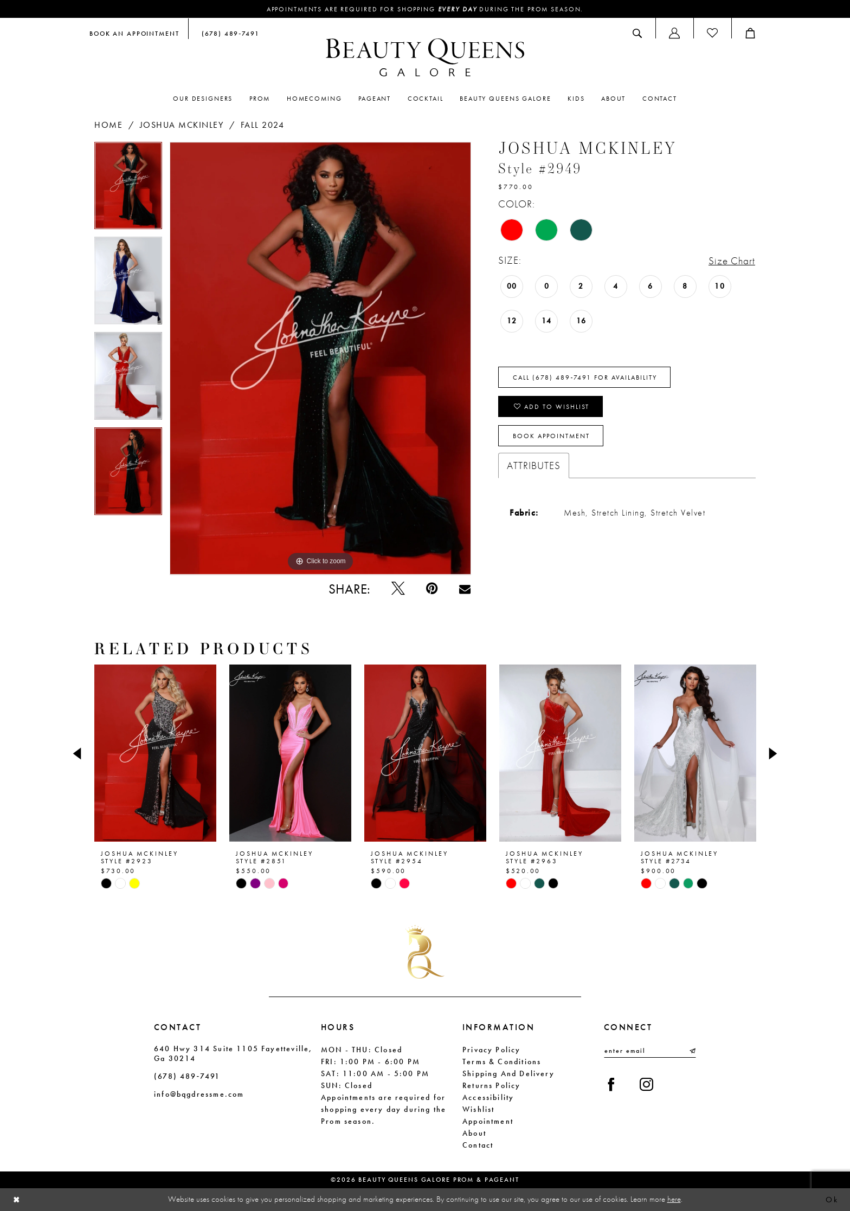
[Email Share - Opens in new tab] (465, 589)
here (674, 1199)
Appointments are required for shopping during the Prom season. (425, 9)
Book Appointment (551, 436)
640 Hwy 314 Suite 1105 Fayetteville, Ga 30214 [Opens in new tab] (233, 1053)
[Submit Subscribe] (691, 1051)
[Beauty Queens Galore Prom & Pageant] (425, 57)
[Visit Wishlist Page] (712, 33)
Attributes (534, 465)
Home (108, 125)
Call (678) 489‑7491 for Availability (585, 377)
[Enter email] (650, 1051)
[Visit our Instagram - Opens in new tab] (646, 1085)
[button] (674, 33)
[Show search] (637, 33)
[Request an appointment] (134, 33)
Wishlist (478, 1109)
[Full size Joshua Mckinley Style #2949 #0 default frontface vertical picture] (320, 358)
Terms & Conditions (501, 1061)
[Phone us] (228, 33)
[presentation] (155, 753)
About (474, 1133)
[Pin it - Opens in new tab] (432, 589)
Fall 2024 (263, 125)
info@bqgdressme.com (199, 1094)
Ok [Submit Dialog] (832, 1199)
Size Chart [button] (732, 261)
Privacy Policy (491, 1049)
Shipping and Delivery (508, 1073)
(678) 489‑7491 (187, 1076)
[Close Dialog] (17, 1199)
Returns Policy (491, 1085)
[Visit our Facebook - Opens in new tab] (611, 1085)
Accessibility (488, 1097)
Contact (477, 1145)
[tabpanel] (128, 189)
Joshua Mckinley (182, 125)
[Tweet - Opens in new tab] (398, 589)
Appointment (487, 1121)
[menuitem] (134, 33)
